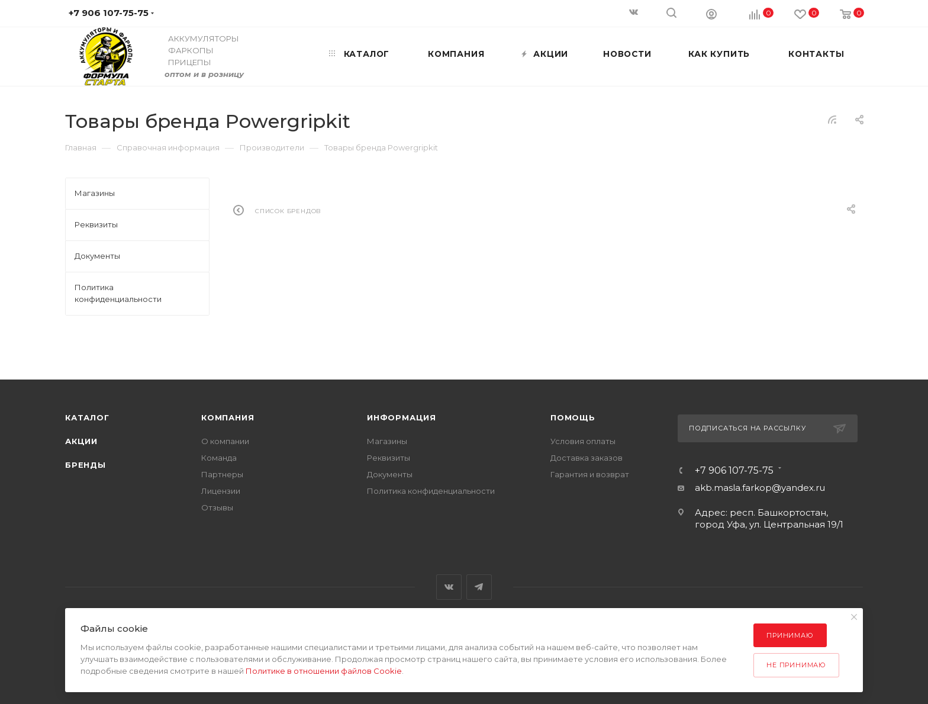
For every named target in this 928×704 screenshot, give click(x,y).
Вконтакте (449, 587)
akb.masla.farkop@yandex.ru (760, 487)
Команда (219, 457)
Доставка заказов (586, 457)
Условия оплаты (583, 441)
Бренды (85, 465)
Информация (401, 417)
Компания (227, 417)
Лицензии (220, 491)
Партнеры (222, 474)
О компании (225, 441)
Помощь (572, 417)
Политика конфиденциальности (431, 491)
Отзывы (217, 507)
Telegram (479, 587)
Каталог (87, 417)
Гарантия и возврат (589, 474)
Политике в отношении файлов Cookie (324, 671)
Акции (81, 441)
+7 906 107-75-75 (734, 470)
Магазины (387, 441)
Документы (390, 474)
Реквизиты (388, 457)
